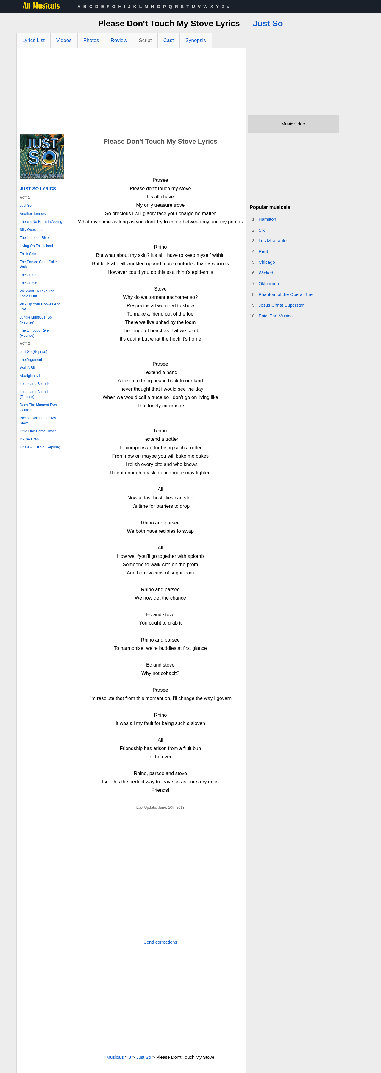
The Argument (31, 360)
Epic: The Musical (276, 315)
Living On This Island (36, 246)
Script (145, 40)
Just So (268, 23)
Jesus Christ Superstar (281, 305)
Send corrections (160, 942)
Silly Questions (31, 230)
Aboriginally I (30, 376)
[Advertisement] (131, 92)
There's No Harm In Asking (41, 222)
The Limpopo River (35, 238)
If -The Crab (29, 439)
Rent (263, 251)
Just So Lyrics (38, 188)
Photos (91, 40)
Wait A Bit (27, 368)
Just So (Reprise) (33, 352)
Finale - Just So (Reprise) (40, 447)
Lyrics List (33, 40)
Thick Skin (28, 254)
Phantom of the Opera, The (286, 294)
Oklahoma (269, 283)
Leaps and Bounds (34, 384)
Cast (168, 40)
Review (119, 40)
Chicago (267, 262)
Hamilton (267, 219)
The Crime (28, 275)
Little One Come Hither (38, 431)
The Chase (28, 283)
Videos (64, 40)
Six (262, 229)
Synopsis (195, 40)
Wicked (266, 272)
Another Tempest (33, 214)
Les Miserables (274, 240)
